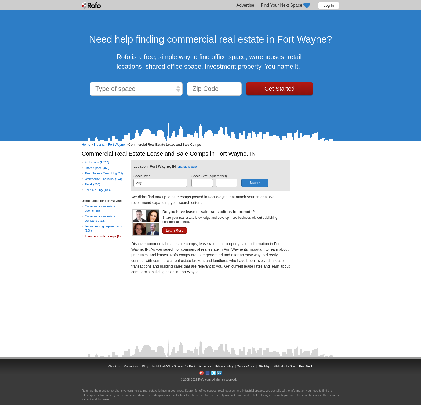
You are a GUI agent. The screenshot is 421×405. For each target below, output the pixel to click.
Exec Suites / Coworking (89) (104, 173)
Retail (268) (92, 184)
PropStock (306, 366)
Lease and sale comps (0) (103, 236)
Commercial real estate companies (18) (100, 218)
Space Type (160, 180)
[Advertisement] (317, 240)
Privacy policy (224, 366)
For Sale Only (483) (98, 190)
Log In (329, 5)
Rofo (92, 5)
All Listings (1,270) (97, 162)
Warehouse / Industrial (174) (103, 179)
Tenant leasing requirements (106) (103, 228)
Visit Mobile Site (284, 366)
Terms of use (245, 366)
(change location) (188, 166)
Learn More (174, 230)
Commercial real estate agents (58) (100, 209)
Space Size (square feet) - (214, 180)
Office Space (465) (97, 168)
